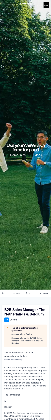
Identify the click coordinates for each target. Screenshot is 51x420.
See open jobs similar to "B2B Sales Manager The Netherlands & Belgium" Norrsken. (27, 340)
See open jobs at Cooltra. (22, 334)
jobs (4, 293)
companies (16, 293)
